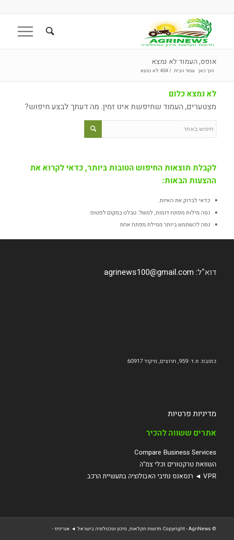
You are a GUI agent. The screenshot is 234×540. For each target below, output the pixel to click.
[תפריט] (28, 31)
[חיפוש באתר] (49, 31)
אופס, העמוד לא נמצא (184, 61)
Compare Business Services (175, 452)
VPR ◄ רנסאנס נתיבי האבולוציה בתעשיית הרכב (151, 476)
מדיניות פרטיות (192, 414)
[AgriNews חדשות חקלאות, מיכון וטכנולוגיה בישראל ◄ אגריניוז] (136, 31)
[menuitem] (49, 31)
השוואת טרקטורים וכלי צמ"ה (178, 464)
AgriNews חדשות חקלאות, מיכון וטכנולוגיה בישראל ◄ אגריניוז (133, 529)
